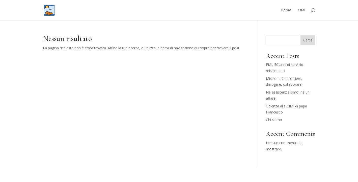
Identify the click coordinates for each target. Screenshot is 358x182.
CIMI (301, 10)
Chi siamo (274, 119)
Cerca (308, 40)
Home (286, 10)
